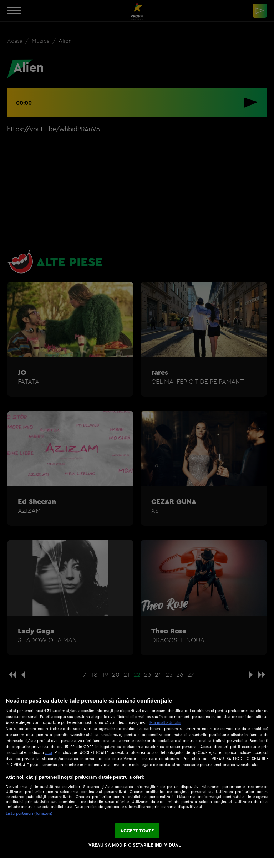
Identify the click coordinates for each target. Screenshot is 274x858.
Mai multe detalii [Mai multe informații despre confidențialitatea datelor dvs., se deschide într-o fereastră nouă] (165, 722)
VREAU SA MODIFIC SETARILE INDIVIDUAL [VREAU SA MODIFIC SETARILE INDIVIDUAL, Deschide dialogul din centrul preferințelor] (134, 845)
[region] (137, 774)
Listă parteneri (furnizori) (29, 813)
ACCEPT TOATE (137, 830)
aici (48, 752)
